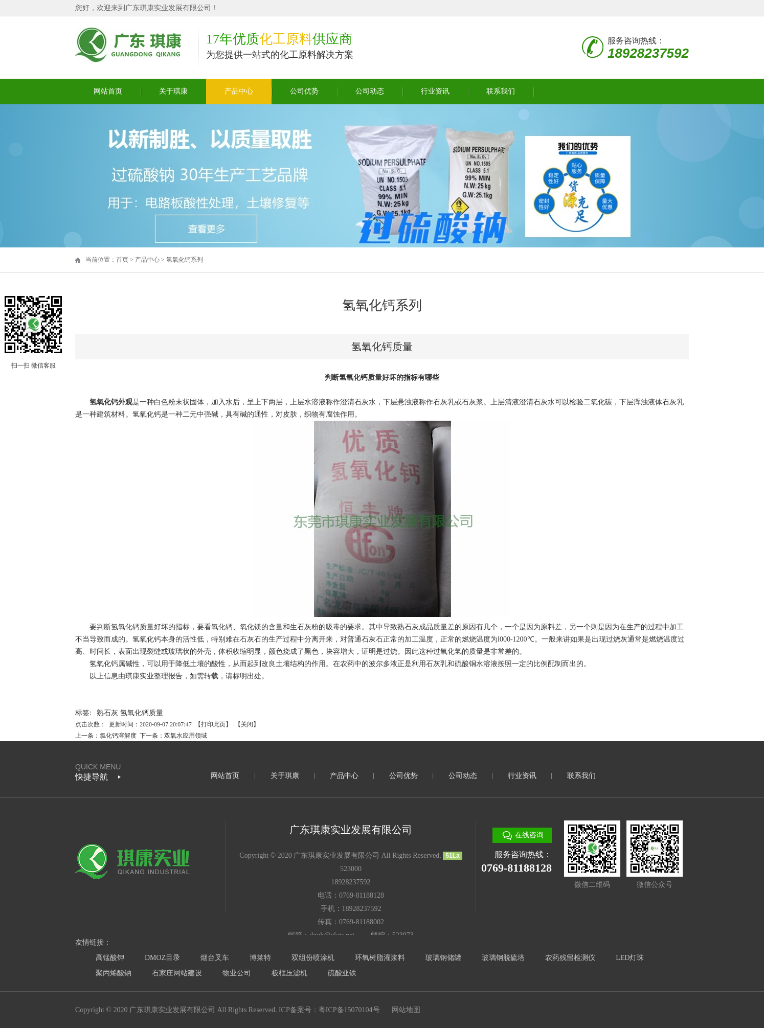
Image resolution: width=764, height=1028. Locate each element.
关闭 (247, 724)
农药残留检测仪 (570, 958)
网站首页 (108, 91)
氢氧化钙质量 (141, 713)
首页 (122, 259)
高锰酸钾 (110, 958)
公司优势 (304, 91)
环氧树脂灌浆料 (380, 958)
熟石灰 (107, 713)
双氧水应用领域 (185, 735)
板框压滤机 (289, 973)
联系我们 (500, 91)
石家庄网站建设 (177, 973)
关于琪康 (173, 91)
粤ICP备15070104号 (349, 1010)
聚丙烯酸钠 (113, 973)
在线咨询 (529, 835)
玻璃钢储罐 (443, 958)
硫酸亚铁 (342, 973)
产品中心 (238, 91)
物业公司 (236, 973)
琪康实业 (139, 676)
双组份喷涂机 (312, 958)
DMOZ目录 (162, 958)
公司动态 (369, 91)
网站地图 (406, 1010)
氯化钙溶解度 (118, 735)
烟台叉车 (214, 958)
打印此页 (213, 724)
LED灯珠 (630, 958)
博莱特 (260, 958)
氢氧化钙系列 (184, 259)
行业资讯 (435, 91)
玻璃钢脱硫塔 (503, 958)
